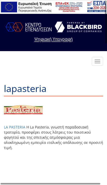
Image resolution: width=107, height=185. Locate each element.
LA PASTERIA (14, 127)
